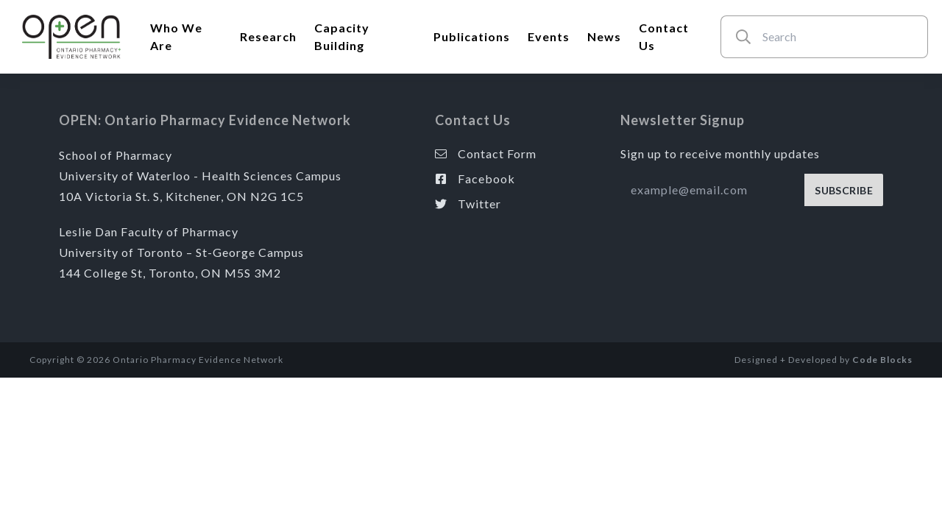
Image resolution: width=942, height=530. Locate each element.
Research (268, 36)
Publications (471, 36)
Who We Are (176, 36)
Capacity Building (341, 36)
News (604, 36)
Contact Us (664, 36)
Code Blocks (882, 359)
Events (549, 36)
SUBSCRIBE (844, 190)
